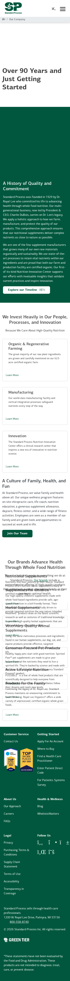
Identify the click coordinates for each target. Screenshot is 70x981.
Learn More (12, 375)
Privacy (8, 842)
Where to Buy (45, 748)
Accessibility (11, 881)
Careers (9, 813)
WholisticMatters (48, 813)
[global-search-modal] (54, 9)
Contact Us (11, 741)
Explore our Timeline (26, 290)
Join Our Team (17, 533)
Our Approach (12, 806)
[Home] (3, 19)
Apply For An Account (50, 741)
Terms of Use (12, 874)
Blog (40, 806)
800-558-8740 (19, 922)
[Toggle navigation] (62, 9)
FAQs (7, 821)
